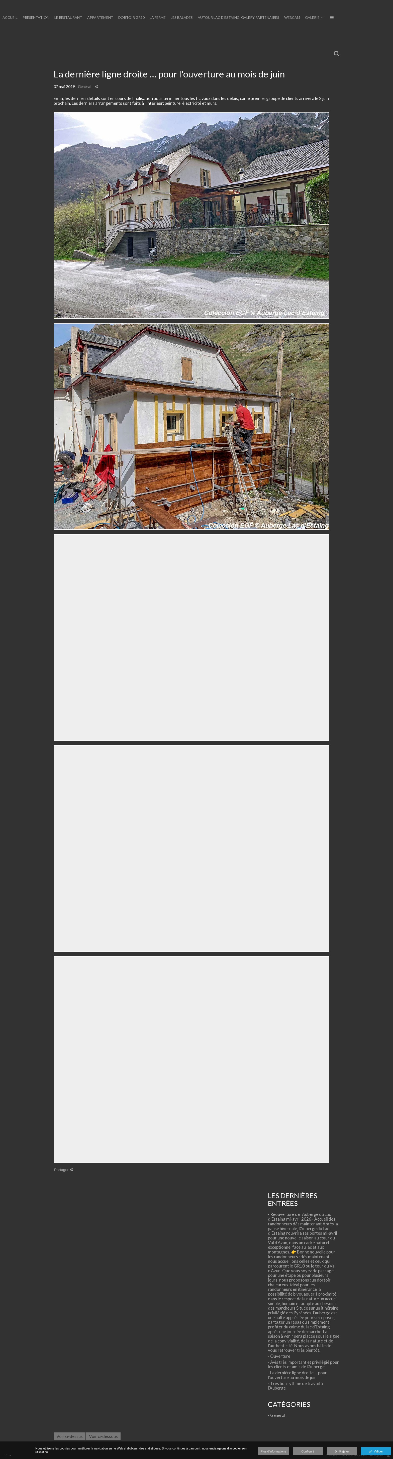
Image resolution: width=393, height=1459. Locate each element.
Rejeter (342, 1452)
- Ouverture (279, 1356)
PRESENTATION (217, 17)
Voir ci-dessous (103, 1436)
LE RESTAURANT (250, 17)
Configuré (307, 1451)
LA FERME (339, 17)
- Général (276, 1415)
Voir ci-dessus (69, 1436)
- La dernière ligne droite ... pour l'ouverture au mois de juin (297, 1375)
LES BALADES (363, 17)
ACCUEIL (191, 17)
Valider (376, 1452)
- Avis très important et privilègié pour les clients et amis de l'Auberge (303, 1364)
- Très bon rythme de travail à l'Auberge (295, 1386)
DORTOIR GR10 (313, 17)
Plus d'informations (273, 1451)
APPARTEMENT (282, 17)
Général (84, 86)
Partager (63, 1170)
